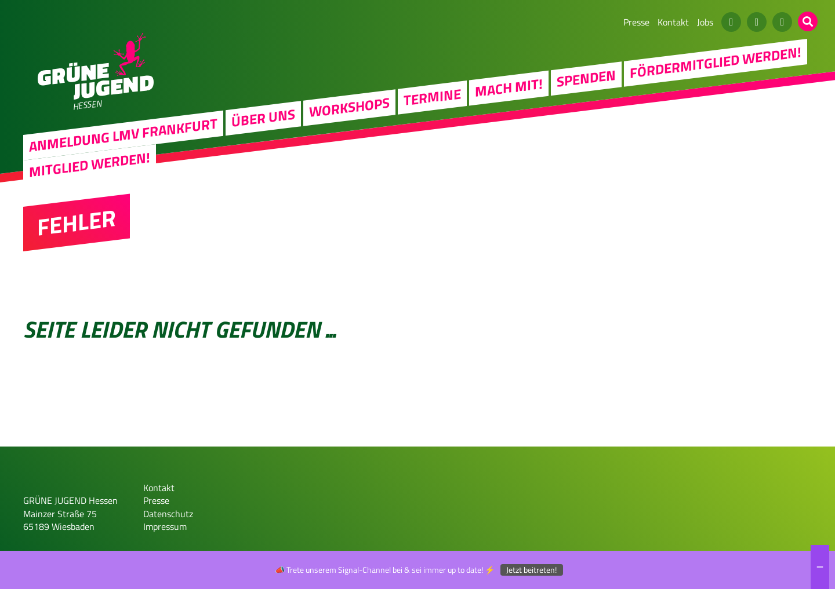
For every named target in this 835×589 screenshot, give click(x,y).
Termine (432, 97)
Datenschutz (168, 513)
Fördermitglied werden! (715, 62)
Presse (636, 22)
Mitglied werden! (89, 164)
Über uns (263, 117)
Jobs (705, 22)
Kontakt (673, 22)
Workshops (349, 107)
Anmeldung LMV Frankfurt (123, 135)
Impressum (165, 526)
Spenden (586, 78)
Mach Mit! (509, 87)
